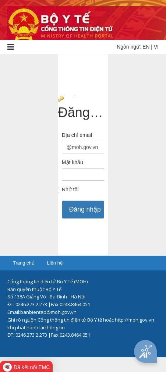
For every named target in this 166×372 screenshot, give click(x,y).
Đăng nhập (85, 209)
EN (145, 47)
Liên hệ (54, 263)
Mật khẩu (72, 162)
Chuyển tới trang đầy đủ (89, 99)
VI (156, 47)
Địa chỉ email (77, 135)
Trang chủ (24, 263)
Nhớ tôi (70, 189)
